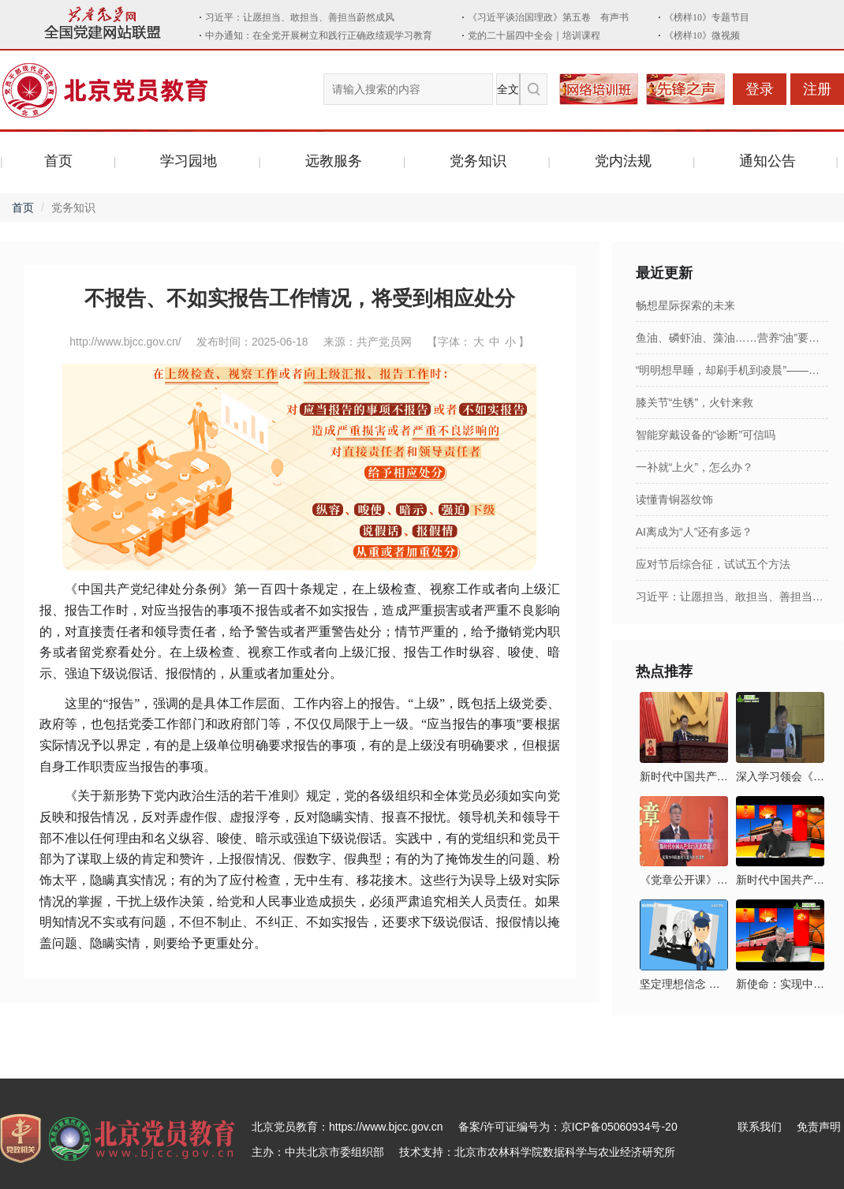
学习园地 (188, 161)
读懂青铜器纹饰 (674, 499)
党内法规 (623, 161)
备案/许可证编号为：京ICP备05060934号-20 (568, 1126)
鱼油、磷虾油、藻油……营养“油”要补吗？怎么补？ (732, 337)
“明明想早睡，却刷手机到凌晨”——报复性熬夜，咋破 (732, 370)
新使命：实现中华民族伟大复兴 (780, 984)
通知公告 (767, 161)
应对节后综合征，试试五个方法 (713, 564)
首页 (58, 161)
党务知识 (478, 161)
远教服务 (333, 161)
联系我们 (760, 1126)
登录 (759, 89)
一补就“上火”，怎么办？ (694, 467)
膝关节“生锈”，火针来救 (694, 402)
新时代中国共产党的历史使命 (684, 776)
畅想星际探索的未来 (685, 305)
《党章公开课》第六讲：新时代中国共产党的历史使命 (684, 879)
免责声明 (819, 1126)
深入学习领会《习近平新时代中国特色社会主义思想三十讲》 (780, 776)
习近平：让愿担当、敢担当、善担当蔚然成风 (732, 596)
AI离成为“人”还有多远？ (694, 531)
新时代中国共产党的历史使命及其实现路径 (780, 879)
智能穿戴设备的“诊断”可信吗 (705, 434)
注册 (817, 89)
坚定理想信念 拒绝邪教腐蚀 (684, 984)
